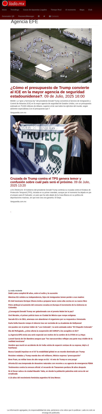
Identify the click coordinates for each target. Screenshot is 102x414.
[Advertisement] (51, 232)
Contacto (54, 16)
